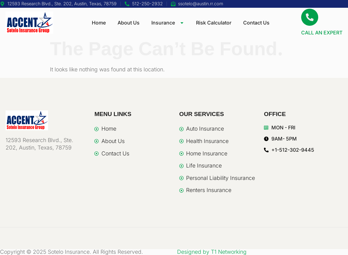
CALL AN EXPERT (321, 32)
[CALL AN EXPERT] (309, 17)
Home (99, 23)
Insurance (167, 23)
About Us (129, 23)
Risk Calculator (213, 23)
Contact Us (256, 23)
